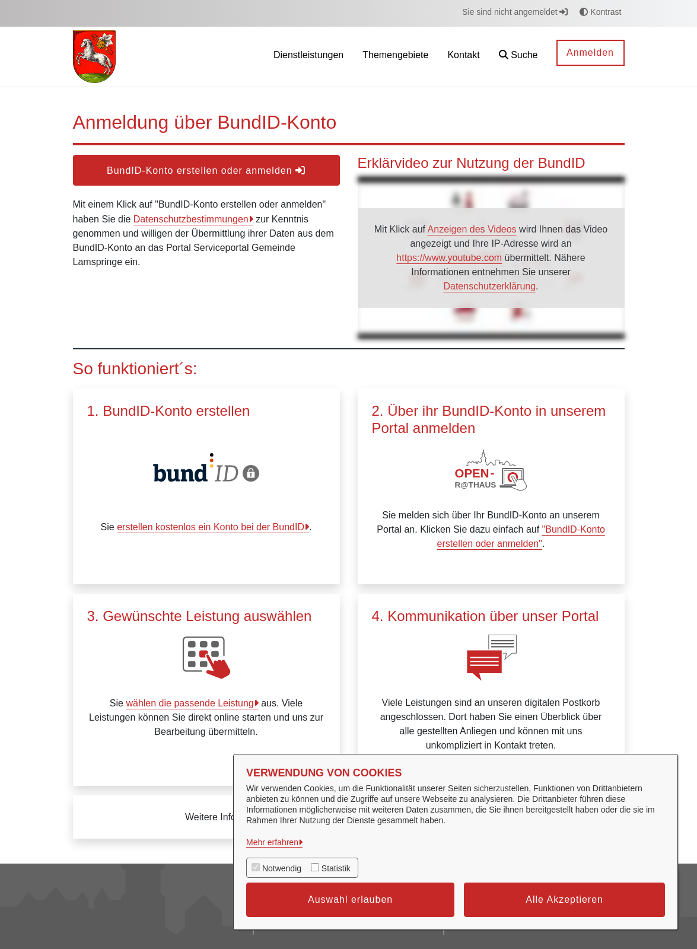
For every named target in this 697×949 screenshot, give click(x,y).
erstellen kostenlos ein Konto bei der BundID (210, 527)
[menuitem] (308, 57)
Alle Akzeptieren (564, 899)
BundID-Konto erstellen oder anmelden (206, 170)
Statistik (336, 868)
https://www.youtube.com (449, 258)
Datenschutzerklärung (489, 286)
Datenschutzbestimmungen (191, 219)
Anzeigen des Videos (472, 229)
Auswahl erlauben (350, 899)
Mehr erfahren (272, 842)
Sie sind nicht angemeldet (515, 12)
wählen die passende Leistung (189, 703)
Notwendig (281, 868)
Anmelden (590, 52)
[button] (518, 57)
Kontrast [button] (600, 12)
